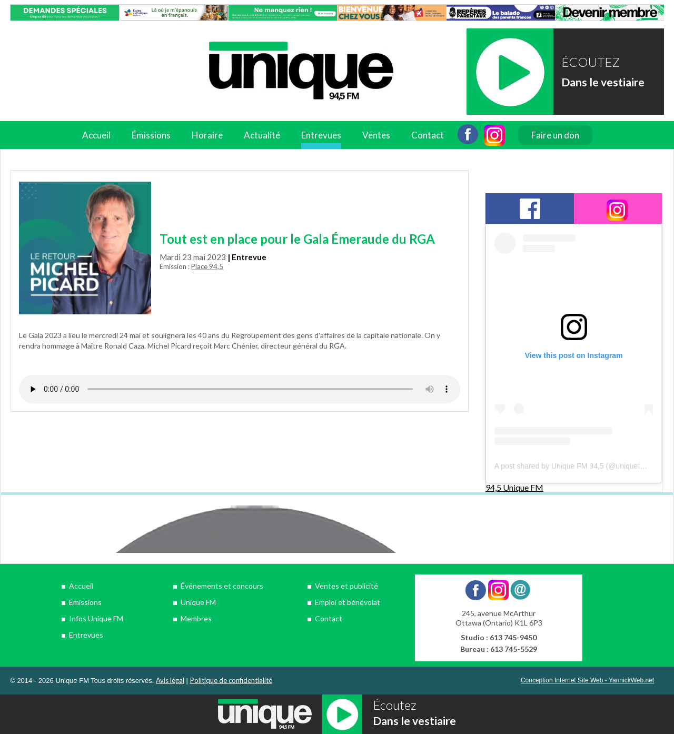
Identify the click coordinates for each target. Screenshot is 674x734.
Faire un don (555, 135)
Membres (196, 618)
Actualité (262, 135)
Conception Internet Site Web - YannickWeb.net (587, 680)
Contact (427, 135)
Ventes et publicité (346, 585)
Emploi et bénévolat (347, 602)
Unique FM (198, 602)
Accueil (96, 135)
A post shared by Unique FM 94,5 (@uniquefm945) (577, 466)
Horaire (207, 135)
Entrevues (321, 135)
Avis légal (170, 680)
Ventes (376, 135)
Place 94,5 (207, 266)
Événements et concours (222, 585)
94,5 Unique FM (514, 487)
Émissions (151, 135)
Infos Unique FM (96, 618)
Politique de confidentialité (231, 680)
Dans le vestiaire (603, 81)
